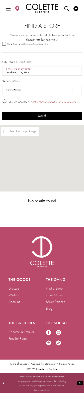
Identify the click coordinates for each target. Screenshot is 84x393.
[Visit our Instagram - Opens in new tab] (58, 333)
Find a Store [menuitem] (54, 288)
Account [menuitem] (14, 302)
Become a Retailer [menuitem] (21, 332)
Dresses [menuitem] (14, 288)
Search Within (11, 82)
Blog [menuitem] (49, 308)
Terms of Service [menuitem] (18, 364)
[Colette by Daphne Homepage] (42, 8)
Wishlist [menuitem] (14, 295)
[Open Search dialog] (66, 8)
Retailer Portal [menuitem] (18, 338)
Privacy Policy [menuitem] (66, 364)
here (47, 389)
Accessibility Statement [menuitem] (43, 364)
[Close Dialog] (3, 383)
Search (42, 116)
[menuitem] (8, 8)
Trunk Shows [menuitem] (54, 295)
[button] (8, 8)
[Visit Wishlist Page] (76, 8)
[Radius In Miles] (42, 90)
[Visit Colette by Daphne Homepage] (42, 252)
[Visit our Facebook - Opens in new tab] (48, 333)
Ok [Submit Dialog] (79, 383)
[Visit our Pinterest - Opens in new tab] (48, 343)
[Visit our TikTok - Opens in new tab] (58, 343)
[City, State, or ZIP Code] (42, 71)
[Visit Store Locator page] (17, 8)
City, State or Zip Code (16, 62)
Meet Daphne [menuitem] (56, 302)
